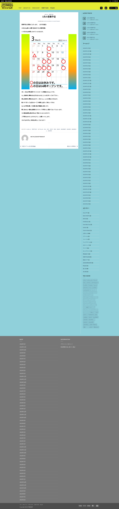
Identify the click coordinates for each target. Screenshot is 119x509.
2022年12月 (86, 151)
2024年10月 (86, 86)
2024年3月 (86, 107)
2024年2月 (86, 110)
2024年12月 (86, 80)
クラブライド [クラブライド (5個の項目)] (86, 292)
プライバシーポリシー (67, 344)
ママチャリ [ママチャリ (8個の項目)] (95, 309)
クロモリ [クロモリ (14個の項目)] (85, 295)
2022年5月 (86, 171)
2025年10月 (86, 54)
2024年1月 (86, 113)
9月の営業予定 (91, 37)
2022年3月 (86, 177)
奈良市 (51, 129)
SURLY (84, 227)
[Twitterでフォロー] (115, 1)
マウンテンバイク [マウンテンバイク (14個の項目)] (87, 309)
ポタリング (86, 245)
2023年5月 (86, 136)
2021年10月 (86, 192)
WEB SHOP (36, 8)
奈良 (48, 129)
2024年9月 (86, 89)
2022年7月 (86, 165)
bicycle (41, 129)
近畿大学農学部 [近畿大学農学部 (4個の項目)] (93, 324)
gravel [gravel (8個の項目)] (95, 285)
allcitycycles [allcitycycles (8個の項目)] (90, 280)
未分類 (85, 271)
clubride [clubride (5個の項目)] (88, 282)
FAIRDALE (86, 221)
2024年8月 (86, 92)
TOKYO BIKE (86, 230)
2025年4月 (86, 68)
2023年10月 (86, 121)
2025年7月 (86, 63)
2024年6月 (86, 98)
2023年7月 (86, 130)
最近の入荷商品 (72, 146)
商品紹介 (85, 254)
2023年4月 (86, 139)
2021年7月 (86, 201)
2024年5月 (86, 101)
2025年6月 (86, 65)
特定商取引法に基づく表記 (68, 347)
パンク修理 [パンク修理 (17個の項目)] (85, 307)
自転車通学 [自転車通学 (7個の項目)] (91, 322)
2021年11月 (86, 189)
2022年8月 (86, 162)
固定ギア (85, 260)
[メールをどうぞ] (117, 1)
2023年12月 (86, 115)
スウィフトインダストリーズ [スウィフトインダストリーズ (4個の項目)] (89, 304)
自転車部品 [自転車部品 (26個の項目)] (85, 324)
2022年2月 (86, 180)
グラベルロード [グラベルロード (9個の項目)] (86, 297)
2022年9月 (86, 160)
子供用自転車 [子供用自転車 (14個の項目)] (91, 314)
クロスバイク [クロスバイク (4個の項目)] (94, 292)
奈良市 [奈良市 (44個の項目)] (84, 314)
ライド (85, 248)
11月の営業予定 (91, 27)
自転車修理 (63, 129)
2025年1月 (86, 77)
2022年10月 (86, 157)
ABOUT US (26, 8)
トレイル (85, 239)
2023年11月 (86, 118)
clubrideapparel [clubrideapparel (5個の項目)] (94, 282)
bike (45, 129)
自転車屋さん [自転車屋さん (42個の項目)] (92, 319)
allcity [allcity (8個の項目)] (84, 280)
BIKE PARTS (86, 215)
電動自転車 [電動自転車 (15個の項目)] (96, 327)
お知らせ (46, 14)
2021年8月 (86, 198)
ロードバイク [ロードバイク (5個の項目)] (86, 312)
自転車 (58, 129)
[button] (106, 8)
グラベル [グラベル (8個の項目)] (91, 295)
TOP (110, 1)
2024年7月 (86, 95)
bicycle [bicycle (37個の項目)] (95, 280)
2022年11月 (86, 154)
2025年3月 (86, 71)
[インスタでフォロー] (114, 1)
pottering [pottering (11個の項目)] (85, 287)
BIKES (84, 218)
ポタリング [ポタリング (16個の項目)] (92, 307)
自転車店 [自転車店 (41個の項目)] (85, 322)
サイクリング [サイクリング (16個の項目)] (95, 297)
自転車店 (50, 130)
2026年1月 (86, 48)
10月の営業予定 (91, 32)
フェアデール (86, 242)
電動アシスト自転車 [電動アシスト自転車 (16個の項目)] (87, 327)
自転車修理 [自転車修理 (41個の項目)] (95, 317)
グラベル (85, 236)
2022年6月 (86, 168)
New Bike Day (86, 224)
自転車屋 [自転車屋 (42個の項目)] (85, 319)
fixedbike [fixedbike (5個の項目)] (85, 285)
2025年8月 (86, 60)
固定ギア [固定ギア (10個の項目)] (93, 312)
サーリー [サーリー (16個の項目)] (85, 299)
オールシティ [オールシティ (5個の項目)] (93, 290)
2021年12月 (86, 186)
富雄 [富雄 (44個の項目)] (96, 314)
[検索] (101, 8)
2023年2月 (86, 145)
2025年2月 (86, 74)
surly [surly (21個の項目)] (90, 287)
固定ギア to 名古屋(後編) (28, 146)
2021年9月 (86, 195)
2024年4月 (86, 104)
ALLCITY (85, 212)
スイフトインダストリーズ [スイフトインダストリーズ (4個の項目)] (89, 302)
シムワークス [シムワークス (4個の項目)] (92, 299)
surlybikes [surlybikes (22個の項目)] (94, 287)
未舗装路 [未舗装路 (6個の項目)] (85, 317)
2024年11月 (86, 83)
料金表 (52, 8)
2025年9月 (86, 57)
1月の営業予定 (91, 18)
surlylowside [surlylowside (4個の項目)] (86, 290)
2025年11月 (86, 51)
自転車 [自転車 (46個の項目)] (90, 317)
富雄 (55, 129)
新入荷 (85, 268)
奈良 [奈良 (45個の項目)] (97, 312)
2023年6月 (86, 133)
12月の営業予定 (91, 22)
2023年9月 (86, 124)
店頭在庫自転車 (87, 262)
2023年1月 (86, 148)
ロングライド (86, 251)
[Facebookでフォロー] (112, 1)
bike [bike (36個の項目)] (84, 282)
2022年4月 (86, 174)
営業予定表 (45, 8)
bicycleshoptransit (55, 21)
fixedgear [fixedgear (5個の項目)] (91, 285)
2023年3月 (86, 142)
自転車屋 (69, 129)
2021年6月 (86, 204)
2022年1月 (86, 183)
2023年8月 (86, 127)
